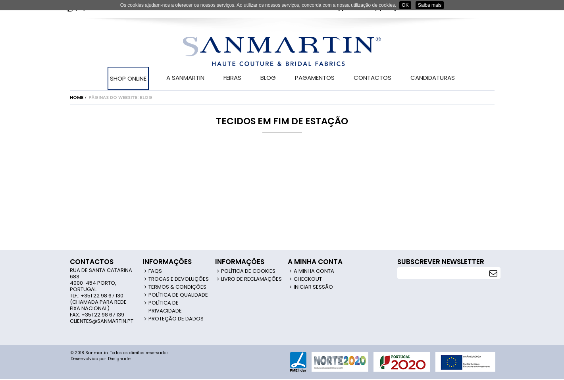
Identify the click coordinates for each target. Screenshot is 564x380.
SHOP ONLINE (128, 78)
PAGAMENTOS (315, 77)
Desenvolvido (84, 359)
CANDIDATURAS (432, 77)
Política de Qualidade (178, 295)
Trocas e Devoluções (178, 279)
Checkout (308, 279)
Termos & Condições (177, 287)
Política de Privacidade (165, 306)
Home (76, 97)
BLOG (268, 77)
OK (405, 5)
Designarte (119, 359)
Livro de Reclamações (251, 279)
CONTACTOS (372, 77)
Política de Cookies (248, 271)
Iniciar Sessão (313, 287)
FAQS (155, 271)
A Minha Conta (314, 271)
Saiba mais (429, 5)
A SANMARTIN (185, 77)
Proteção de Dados (176, 318)
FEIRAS (232, 77)
